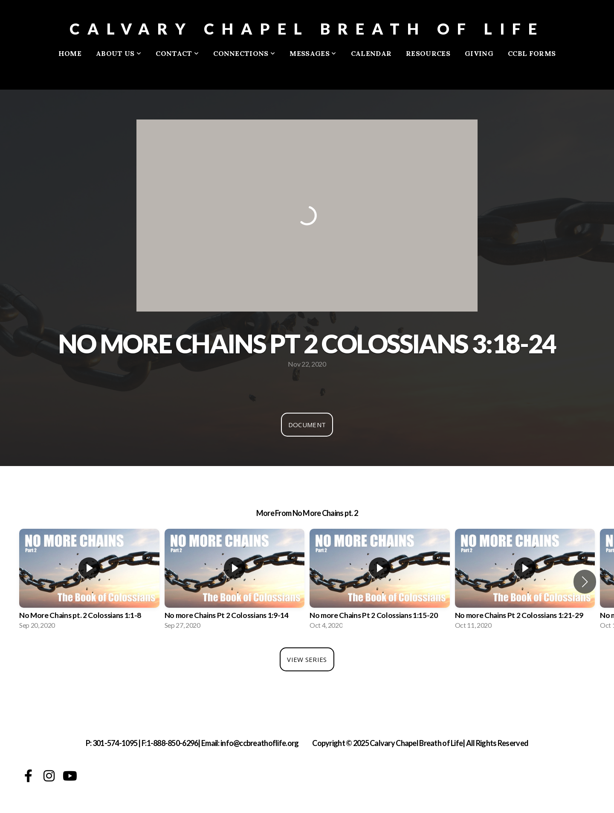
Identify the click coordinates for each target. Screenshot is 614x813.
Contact (177, 53)
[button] (585, 581)
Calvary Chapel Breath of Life (307, 28)
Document (307, 424)
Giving (479, 53)
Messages (313, 53)
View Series (307, 659)
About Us (118, 53)
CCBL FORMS (532, 53)
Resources (428, 53)
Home (69, 53)
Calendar (371, 53)
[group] (89, 582)
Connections (244, 53)
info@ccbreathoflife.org (259, 743)
